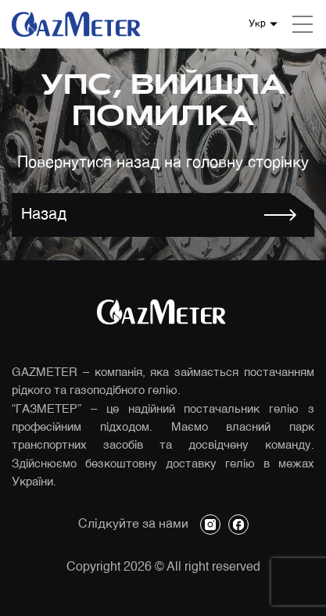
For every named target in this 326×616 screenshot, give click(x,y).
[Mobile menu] (302, 24)
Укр (257, 24)
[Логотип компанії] (78, 24)
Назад (43, 215)
